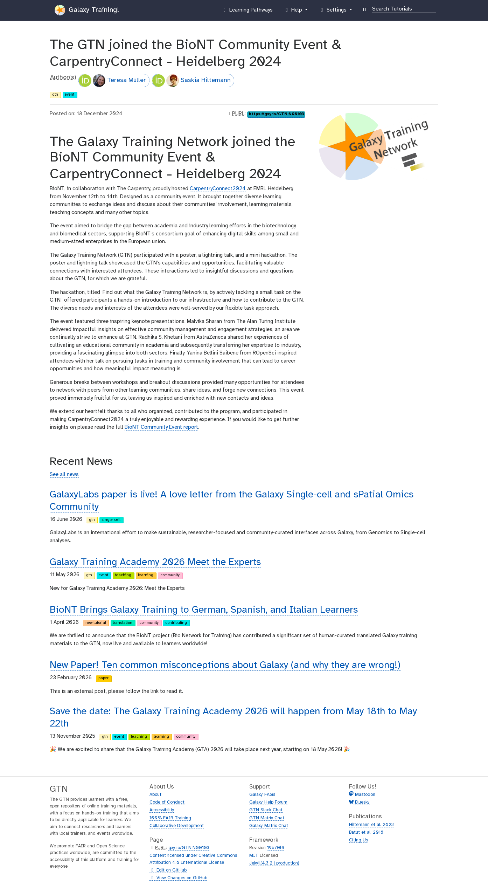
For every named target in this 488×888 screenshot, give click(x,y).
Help (294, 11)
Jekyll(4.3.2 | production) (274, 863)
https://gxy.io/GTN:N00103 (276, 114)
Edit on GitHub (168, 870)
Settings (333, 11)
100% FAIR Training (170, 818)
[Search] (404, 8)
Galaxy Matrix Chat (268, 826)
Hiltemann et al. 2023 (371, 824)
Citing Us (358, 840)
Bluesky (362, 802)
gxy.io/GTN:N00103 (188, 848)
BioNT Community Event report (161, 427)
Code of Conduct (166, 802)
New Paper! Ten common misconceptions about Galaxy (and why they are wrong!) (225, 665)
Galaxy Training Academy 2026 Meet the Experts (155, 562)
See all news (64, 474)
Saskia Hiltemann (191, 80)
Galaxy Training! (87, 10)
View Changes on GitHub (178, 878)
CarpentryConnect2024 (218, 189)
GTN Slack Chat (266, 810)
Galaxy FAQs (262, 794)
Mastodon (365, 794)
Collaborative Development (176, 826)
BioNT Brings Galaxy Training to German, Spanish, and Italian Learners (204, 610)
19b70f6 (275, 848)
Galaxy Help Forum (268, 802)
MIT (253, 855)
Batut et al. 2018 (366, 832)
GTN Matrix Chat (266, 818)
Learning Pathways (247, 11)
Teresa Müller (112, 80)
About (155, 794)
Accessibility (161, 810)
